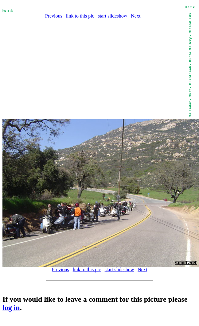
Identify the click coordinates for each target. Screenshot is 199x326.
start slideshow (112, 15)
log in (11, 308)
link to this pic (80, 15)
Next (135, 15)
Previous (53, 15)
